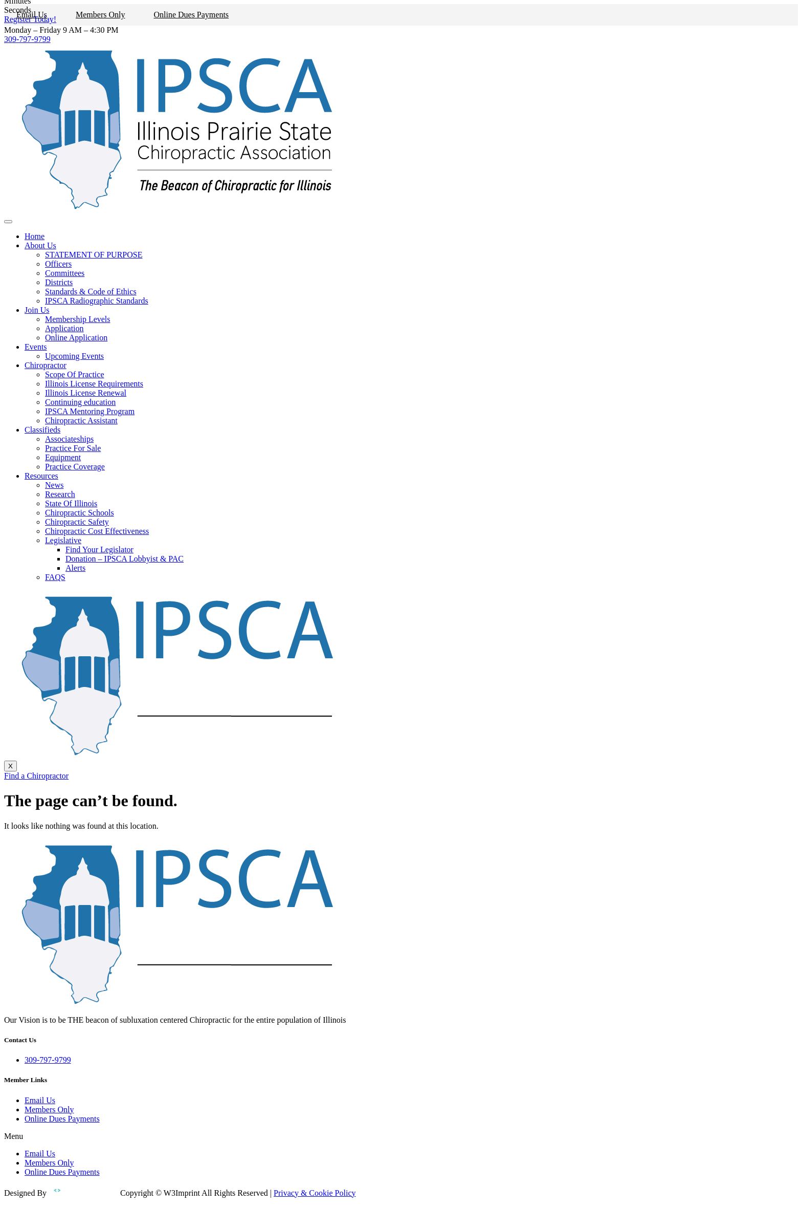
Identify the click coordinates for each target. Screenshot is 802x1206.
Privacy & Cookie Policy (314, 1193)
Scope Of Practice (74, 374)
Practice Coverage (75, 466)
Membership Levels (77, 319)
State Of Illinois (71, 503)
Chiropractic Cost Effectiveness (97, 531)
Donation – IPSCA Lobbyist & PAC (124, 558)
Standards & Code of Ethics (91, 291)
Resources (41, 475)
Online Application (76, 337)
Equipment (63, 457)
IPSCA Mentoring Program (90, 411)
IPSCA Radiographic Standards (96, 300)
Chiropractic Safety (77, 522)
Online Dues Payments (191, 14)
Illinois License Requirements (94, 383)
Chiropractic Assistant (81, 420)
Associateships (69, 439)
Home (34, 236)
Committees (64, 273)
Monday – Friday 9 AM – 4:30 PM (61, 30)
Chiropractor (45, 365)
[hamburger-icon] (8, 221)
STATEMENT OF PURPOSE (93, 254)
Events (36, 346)
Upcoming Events (74, 356)
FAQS (55, 577)
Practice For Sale (73, 448)
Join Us (37, 310)
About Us (40, 245)
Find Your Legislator (99, 549)
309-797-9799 (27, 39)
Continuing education (80, 402)
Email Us (31, 14)
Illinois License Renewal (85, 393)
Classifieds (42, 429)
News (54, 485)
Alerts (75, 568)
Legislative (63, 540)
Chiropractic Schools (79, 512)
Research (60, 494)
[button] (401, 1136)
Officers (58, 264)
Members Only (100, 14)
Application (64, 328)
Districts (59, 282)
